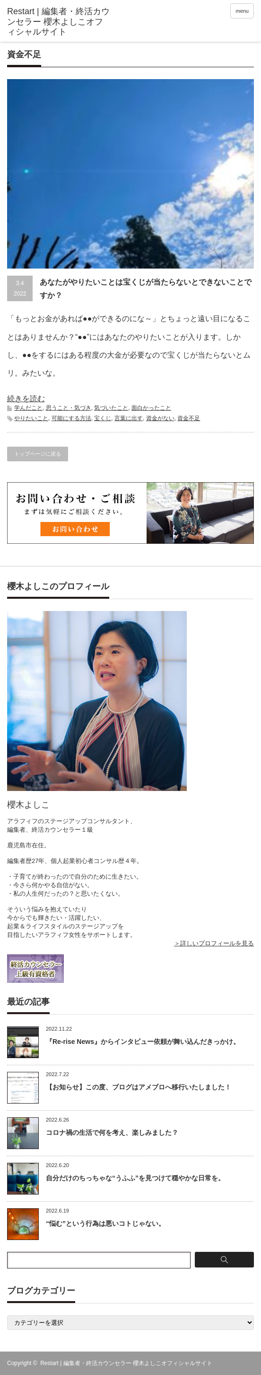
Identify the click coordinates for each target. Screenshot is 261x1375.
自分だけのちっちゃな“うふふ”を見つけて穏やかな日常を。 (135, 1178)
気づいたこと (111, 407)
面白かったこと (151, 407)
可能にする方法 (71, 418)
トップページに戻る (37, 454)
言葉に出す (128, 418)
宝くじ (102, 418)
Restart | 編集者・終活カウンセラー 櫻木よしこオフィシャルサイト (126, 1363)
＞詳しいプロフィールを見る (214, 943)
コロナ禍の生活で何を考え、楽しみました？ (112, 1132)
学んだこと (28, 407)
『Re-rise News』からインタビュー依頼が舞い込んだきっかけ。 (143, 1041)
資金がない (160, 418)
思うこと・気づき (68, 407)
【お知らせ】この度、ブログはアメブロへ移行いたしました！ (138, 1087)
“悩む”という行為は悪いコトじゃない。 (105, 1223)
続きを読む (26, 399)
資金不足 (188, 418)
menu (242, 11)
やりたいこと (31, 418)
